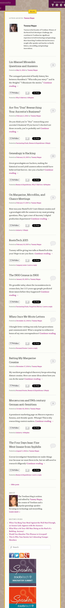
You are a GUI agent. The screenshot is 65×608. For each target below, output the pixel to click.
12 (53, 156)
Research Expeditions (36, 143)
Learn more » (14, 512)
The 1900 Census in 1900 (24, 275)
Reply (47, 143)
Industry (19, 230)
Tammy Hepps (29, 18)
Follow (14, 93)
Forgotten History (35, 306)
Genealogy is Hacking (22, 153)
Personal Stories (21, 348)
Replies (31, 97)
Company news (21, 265)
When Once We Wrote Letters (27, 316)
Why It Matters (21, 97)
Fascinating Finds (22, 143)
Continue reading (40, 219)
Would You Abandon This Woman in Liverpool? (28, 534)
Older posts (14, 485)
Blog (32, 11)
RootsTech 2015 (18, 240)
